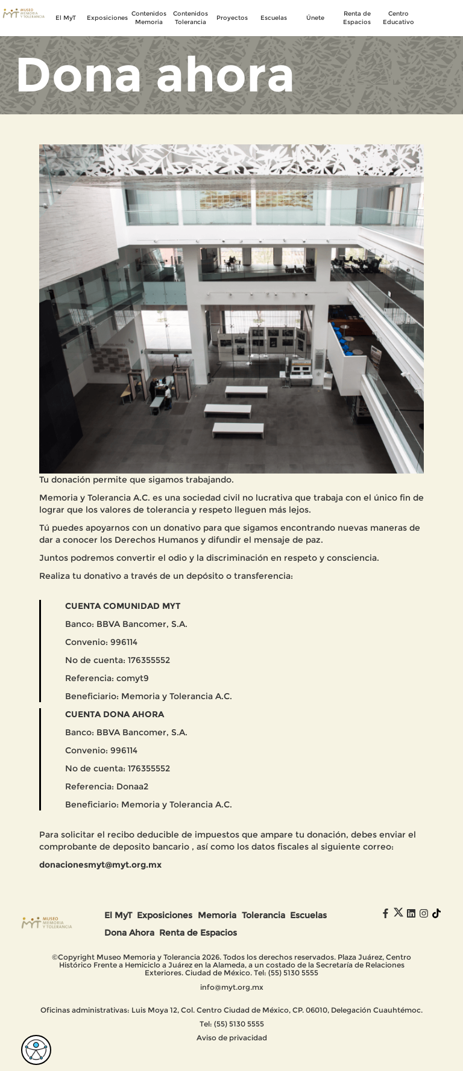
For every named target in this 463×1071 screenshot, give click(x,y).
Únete (315, 18)
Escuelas (273, 18)
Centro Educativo (398, 18)
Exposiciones (107, 18)
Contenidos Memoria (148, 18)
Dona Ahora (129, 932)
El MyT (65, 18)
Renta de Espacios (357, 18)
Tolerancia (263, 915)
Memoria (217, 915)
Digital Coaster (251, 1060)
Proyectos (232, 18)
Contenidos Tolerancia (190, 18)
